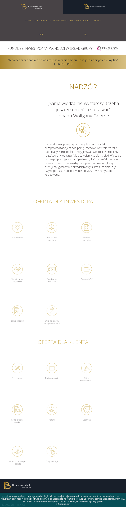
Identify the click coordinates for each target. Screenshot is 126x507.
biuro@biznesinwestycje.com (20, 461)
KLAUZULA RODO (13, 422)
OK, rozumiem (63, 504)
